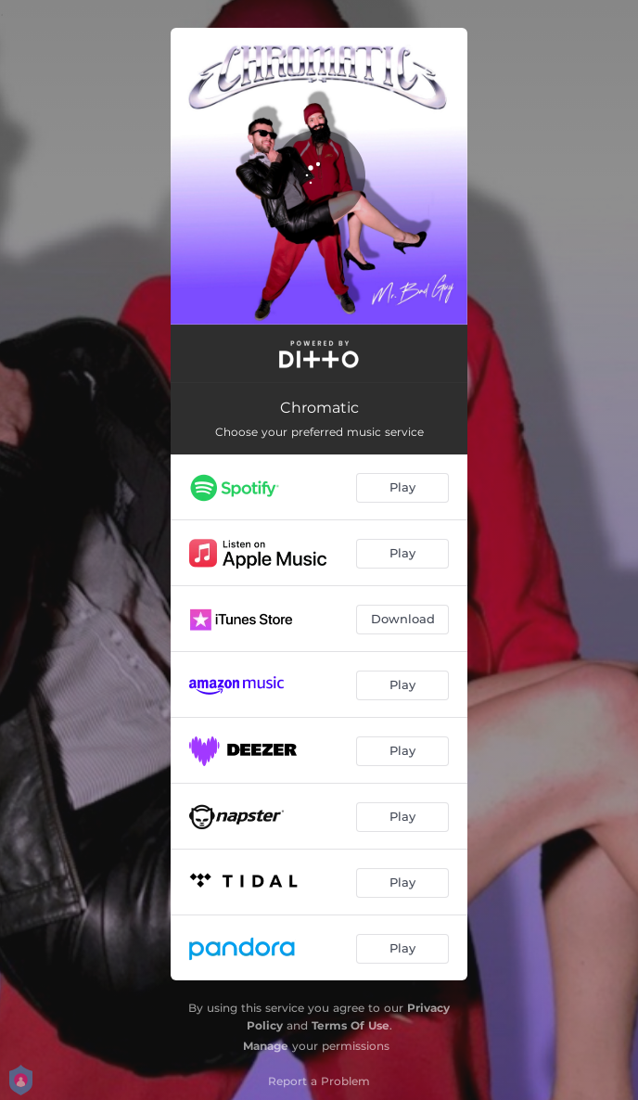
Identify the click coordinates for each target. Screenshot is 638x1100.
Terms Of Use (350, 1025)
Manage (265, 1046)
